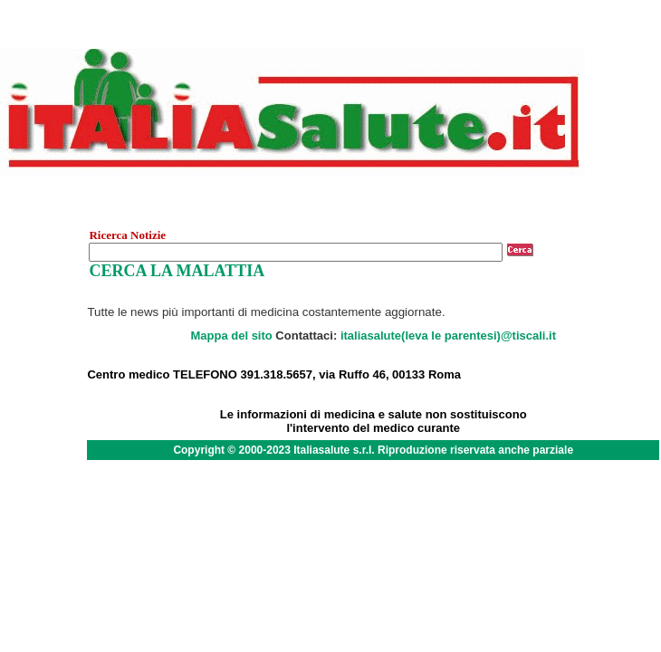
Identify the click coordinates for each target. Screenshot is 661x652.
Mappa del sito (231, 335)
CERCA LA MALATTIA (176, 271)
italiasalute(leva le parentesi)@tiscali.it (448, 335)
